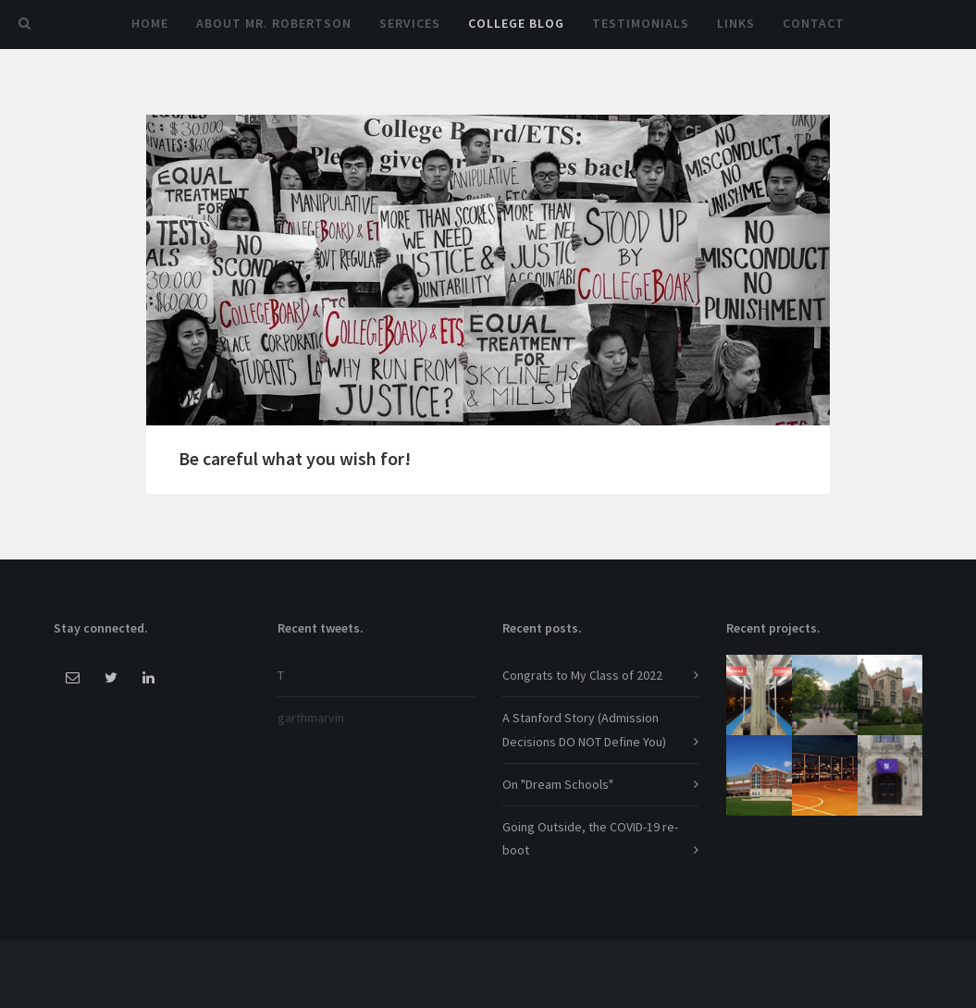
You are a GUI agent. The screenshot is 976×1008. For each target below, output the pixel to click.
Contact (814, 23)
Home (149, 23)
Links (736, 23)
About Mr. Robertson (274, 23)
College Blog (516, 23)
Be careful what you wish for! (295, 458)
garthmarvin (311, 717)
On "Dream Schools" (557, 784)
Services (409, 23)
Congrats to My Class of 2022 (582, 675)
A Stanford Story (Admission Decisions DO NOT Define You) (584, 729)
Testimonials (640, 23)
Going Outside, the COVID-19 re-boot (590, 838)
